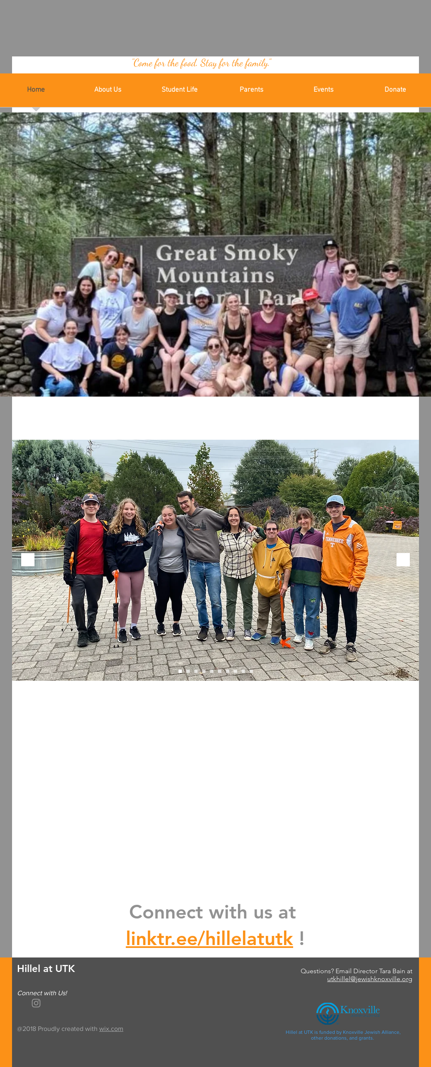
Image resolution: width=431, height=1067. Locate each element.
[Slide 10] (251, 671)
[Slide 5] (211, 671)
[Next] (403, 560)
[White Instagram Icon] (36, 1003)
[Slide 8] (235, 671)
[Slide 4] (204, 671)
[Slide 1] (180, 671)
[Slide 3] (196, 671)
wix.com (111, 1028)
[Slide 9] (243, 671)
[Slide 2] (188, 671)
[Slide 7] (227, 671)
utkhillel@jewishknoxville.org (369, 979)
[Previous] (27, 560)
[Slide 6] (219, 671)
